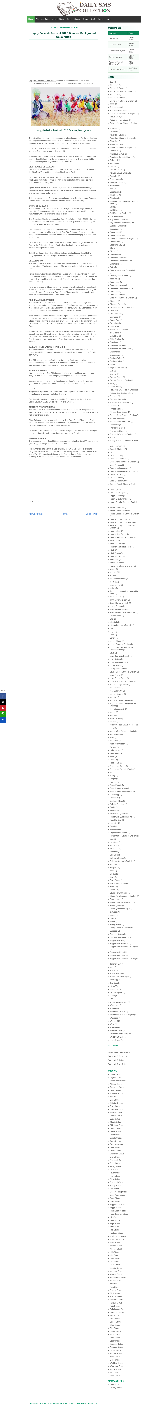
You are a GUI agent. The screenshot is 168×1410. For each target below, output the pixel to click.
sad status (114, 842)
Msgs (112, 738)
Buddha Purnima (117, 226)
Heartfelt (113, 541)
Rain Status (115, 1306)
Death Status (115, 1151)
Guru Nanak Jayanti (118, 493)
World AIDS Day (116, 1037)
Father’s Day (115, 387)
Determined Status (117, 295)
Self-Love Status (117, 858)
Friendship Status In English (121, 434)
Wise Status (115, 1373)
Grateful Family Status (119, 481)
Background (115, 179)
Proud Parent (115, 785)
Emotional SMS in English (120, 349)
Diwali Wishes (116, 314)
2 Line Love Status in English (122, 101)
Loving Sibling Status (118, 669)
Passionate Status (117, 766)
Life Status (114, 1262)
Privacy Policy (116, 1388)
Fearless (113, 396)
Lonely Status (115, 641)
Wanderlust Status (117, 1012)
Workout (113, 1027)
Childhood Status (117, 1125)
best (111, 189)
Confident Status (117, 258)
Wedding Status (116, 1363)
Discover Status (116, 304)
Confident (114, 254)
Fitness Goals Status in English (123, 415)
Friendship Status (117, 431)
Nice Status (114, 1284)
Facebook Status (117, 1160)
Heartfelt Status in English (120, 547)
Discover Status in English (121, 307)
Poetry (112, 776)
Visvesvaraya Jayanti (118, 1002)
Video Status (115, 1360)
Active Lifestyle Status (119, 120)
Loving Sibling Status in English (123, 672)
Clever (112, 248)
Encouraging (115, 355)
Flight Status (115, 1176)
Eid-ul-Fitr (114, 336)
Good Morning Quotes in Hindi (122, 471)
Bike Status (114, 1100)
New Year (114, 753)
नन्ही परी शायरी (115, 1040)
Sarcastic (114, 852)
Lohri (112, 635)
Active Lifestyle (116, 117)
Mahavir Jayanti (116, 694)
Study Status (115, 1341)
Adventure (114, 132)
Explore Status (116, 377)
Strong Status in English (120, 928)
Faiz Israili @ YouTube (117, 1064)
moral (112, 728)
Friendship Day (116, 428)
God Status (114, 1189)
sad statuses (115, 845)
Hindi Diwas (115, 553)
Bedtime (113, 186)
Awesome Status (117, 1087)
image (112, 569)
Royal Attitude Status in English (123, 836)
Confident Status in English (121, 261)
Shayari (86, 19)
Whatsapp (114, 1018)
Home (30, 19)
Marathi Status (116, 1268)
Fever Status (115, 1173)
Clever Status (115, 1132)
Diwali (112, 311)
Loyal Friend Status (118, 678)
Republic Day (115, 820)
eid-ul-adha (114, 333)
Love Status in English (119, 662)
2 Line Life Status (117, 88)
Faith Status (115, 1163)
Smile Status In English (119, 883)
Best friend (114, 192)
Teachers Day (115, 964)
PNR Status (115, 1293)
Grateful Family (116, 478)
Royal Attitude (115, 829)
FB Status (114, 1170)
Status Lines (115, 899)
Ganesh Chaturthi (117, 449)
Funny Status (115, 1186)
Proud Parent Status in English (122, 791)
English (113, 364)
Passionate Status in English (122, 769)
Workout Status (116, 1031)
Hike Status (114, 1217)
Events (100, 19)
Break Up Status (117, 1109)
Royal (112, 826)
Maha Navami (115, 688)
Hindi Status (115, 556)
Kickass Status (116, 1249)
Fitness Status (116, 418)
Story (112, 918)
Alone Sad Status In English (121, 147)
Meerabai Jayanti (117, 709)
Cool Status (115, 1135)
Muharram (114, 741)
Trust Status (115, 1357)
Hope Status (115, 1224)
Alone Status (115, 1074)
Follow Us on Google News (119, 1052)
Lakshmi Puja (115, 616)
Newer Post (35, 513)
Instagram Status (117, 1239)
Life (111, 619)
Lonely (112, 638)
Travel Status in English (119, 977)
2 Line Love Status (117, 98)
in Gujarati (114, 575)
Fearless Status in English (120, 403)
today (112, 967)
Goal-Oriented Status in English (123, 462)
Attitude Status (58, 19)
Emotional (114, 342)
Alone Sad (114, 141)
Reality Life (114, 810)
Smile (112, 877)
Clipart (112, 251)
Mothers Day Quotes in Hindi (122, 731)
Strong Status (115, 925)
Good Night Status (117, 1195)
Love (112, 653)
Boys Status (115, 1106)
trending (113, 980)
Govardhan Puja (116, 475)
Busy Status (115, 1119)
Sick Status (114, 1328)
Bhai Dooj (114, 195)
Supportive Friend (117, 952)
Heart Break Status (118, 1211)
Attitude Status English (119, 173)
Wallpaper (114, 1005)
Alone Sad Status (117, 144)
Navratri (113, 747)
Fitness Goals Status (118, 412)
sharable (113, 864)
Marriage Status (116, 1271)
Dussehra (114, 323)
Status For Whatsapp (118, 893)
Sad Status (114, 1315)
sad (111, 839)
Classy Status (115, 1128)
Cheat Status (115, 1122)
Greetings (114, 489)
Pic (111, 772)
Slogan (113, 874)
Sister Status (115, 1334)
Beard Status (115, 1090)
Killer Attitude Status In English (122, 612)
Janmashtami (115, 597)
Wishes (113, 1021)
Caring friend (115, 232)
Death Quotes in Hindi (119, 276)
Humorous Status (117, 563)
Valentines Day (116, 989)
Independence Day (118, 579)
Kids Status (114, 1252)
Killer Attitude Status (118, 609)
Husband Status (116, 1233)
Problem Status (116, 1300)
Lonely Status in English (120, 644)
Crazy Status (115, 1141)
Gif (111, 452)
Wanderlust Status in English (122, 1015)
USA (112, 986)
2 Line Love (115, 95)
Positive (113, 782)
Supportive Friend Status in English (124, 959)
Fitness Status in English (120, 422)
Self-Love (114, 855)
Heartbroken (115, 531)
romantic (113, 823)
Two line (113, 983)
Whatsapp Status (43, 19)
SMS (93, 19)
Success (113, 931)
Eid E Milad (114, 326)
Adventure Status (117, 135)
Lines (112, 628)
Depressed (114, 282)
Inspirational (115, 585)
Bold (112, 207)
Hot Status (114, 1227)
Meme (112, 712)
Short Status (115, 1325)
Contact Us (114, 1385)
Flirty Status (115, 1179)
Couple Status (116, 1138)
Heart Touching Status (119, 1214)
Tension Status (116, 1354)
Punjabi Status (116, 1303)
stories (112, 915)
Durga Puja (114, 320)
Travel (112, 970)
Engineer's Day (116, 358)
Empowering (115, 352)
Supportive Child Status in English (124, 947)
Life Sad (113, 622)
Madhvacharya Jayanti (119, 685)
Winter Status (115, 1369)
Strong (112, 921)
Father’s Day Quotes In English (123, 390)
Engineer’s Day (116, 361)
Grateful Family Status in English (123, 484)
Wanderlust (114, 1008)
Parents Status (116, 1290)
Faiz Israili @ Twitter (116, 1060)
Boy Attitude (115, 216)
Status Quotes (116, 906)
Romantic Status (117, 1312)
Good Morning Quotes (119, 468)
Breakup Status (116, 1113)
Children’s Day (116, 245)
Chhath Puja (115, 242)
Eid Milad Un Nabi (117, 330)
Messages (114, 715)
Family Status (115, 1167)
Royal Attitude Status (118, 833)
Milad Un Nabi (116, 719)
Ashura (113, 163)
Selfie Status (115, 1319)
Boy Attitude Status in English (122, 223)
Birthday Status (116, 1103)
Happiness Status (117, 1205)
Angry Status (115, 1078)
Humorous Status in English (121, 566)
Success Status (116, 934)
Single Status (115, 1331)
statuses (113, 912)
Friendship (114, 425)
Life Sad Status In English (120, 625)
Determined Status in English (122, 298)
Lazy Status (115, 1258)
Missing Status (116, 1274)
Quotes (77, 19)
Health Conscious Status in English (124, 514)
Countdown (114, 264)
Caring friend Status (118, 235)
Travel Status (115, 973)
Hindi (112, 550)
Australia (113, 176)
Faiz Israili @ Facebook (117, 1056)
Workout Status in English (120, 1034)
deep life (113, 279)
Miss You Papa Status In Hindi (122, 725)
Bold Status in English (119, 213)
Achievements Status (118, 110)
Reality (113, 807)
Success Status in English (120, 937)
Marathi (113, 697)
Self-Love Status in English (121, 861)
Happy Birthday (116, 496)
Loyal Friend (115, 675)
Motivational (115, 734)
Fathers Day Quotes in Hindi (121, 393)
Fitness (113, 406)
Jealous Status (116, 1246)
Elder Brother (115, 339)
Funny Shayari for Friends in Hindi (124, 441)
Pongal (113, 779)
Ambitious (114, 151)
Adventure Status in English (121, 138)
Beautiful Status (116, 1094)
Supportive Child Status (119, 944)
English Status (116, 368)
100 (111, 82)
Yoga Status (115, 1376)
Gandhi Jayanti (116, 446)
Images (113, 572)
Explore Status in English (120, 380)
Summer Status (116, 1347)
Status (69, 19)
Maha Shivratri (116, 691)
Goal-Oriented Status (118, 459)
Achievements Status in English (123, 114)
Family (112, 384)
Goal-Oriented (116, 456)
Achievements (116, 107)
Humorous (114, 560)
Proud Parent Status (118, 788)
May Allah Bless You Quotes (121, 700)
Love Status (115, 659)
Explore (113, 374)
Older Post (92, 513)
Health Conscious (117, 508)
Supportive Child (117, 940)
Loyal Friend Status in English (122, 681)
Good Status (115, 1198)
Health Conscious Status (120, 511)
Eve (111, 371)
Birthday (113, 198)
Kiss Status (114, 1255)
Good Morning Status (119, 1192)
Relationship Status (118, 1309)
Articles (113, 160)
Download (114, 317)
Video (112, 996)
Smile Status (115, 880)
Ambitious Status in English (121, 157)
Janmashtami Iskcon (118, 600)
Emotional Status (117, 1154)
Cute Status (115, 1147)
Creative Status (116, 1144)
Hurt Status (114, 1230)
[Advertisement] (63, 60)
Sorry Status (115, 1338)
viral (111, 999)
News (108, 19)
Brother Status (116, 1116)
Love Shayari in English (119, 656)
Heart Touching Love (118, 519)
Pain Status (114, 1287)
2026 (112, 104)
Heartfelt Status (116, 544)
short (112, 871)
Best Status (114, 1097)
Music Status (115, 1281)
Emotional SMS (116, 345)
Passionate (114, 763)
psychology (114, 795)
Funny (112, 437)
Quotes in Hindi (116, 801)
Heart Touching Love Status (121, 522)
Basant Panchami (117, 182)
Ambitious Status (117, 154)
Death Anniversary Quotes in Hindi (124, 270)
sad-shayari (115, 848)
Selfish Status (115, 1322)
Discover (113, 301)
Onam (112, 760)
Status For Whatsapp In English (123, 896)
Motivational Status (118, 1277)
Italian (112, 588)
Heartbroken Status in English (122, 537)
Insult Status (115, 1243)
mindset (113, 722)
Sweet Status (115, 1350)
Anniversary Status (118, 1081)
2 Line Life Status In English (121, 91)
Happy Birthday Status (119, 499)
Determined (115, 292)
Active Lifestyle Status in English (123, 123)
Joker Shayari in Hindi (119, 603)
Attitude (113, 167)
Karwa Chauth (116, 606)
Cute (112, 267)
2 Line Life (114, 85)
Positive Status (116, 1296)
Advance (113, 128)
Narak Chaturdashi (117, 744)
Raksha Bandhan (117, 804)
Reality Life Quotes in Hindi (121, 817)
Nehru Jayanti (115, 750)
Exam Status (115, 1157)
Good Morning (116, 465)
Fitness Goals (115, 409)
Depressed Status (117, 285)
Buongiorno (114, 229)
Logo (112, 632)
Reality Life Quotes (118, 814)
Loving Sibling (116, 666)
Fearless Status (116, 399)
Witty (112, 1024)
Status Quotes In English (120, 909)
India (37, 501)
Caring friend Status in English (122, 239)
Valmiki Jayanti (116, 992)
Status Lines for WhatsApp (121, 902)
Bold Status (114, 210)
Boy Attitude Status (118, 220)
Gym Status (115, 1201)
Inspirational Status (118, 1236)
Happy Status (115, 1208)
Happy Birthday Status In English (123, 502)
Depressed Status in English (121, 288)
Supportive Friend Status (120, 955)
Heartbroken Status (118, 534)
